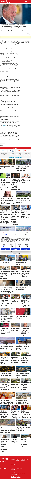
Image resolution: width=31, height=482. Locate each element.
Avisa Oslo (4, 125)
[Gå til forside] (6, 1)
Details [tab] (15, 234)
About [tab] (26, 234)
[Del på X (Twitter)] (28, 34)
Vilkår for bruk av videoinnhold (15, 476)
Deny (5, 249)
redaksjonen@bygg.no (14, 464)
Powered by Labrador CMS (15, 480)
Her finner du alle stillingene (15, 157)
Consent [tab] (5, 234)
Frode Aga (17, 460)
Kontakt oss (23, 462)
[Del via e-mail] (29, 34)
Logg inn (26, 1)
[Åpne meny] (29, 1)
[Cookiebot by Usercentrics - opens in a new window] (24, 232)
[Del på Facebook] (27, 34)
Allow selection (15, 249)
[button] (30, 148)
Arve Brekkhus (17, 459)
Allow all (25, 249)
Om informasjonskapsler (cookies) (16, 477)
